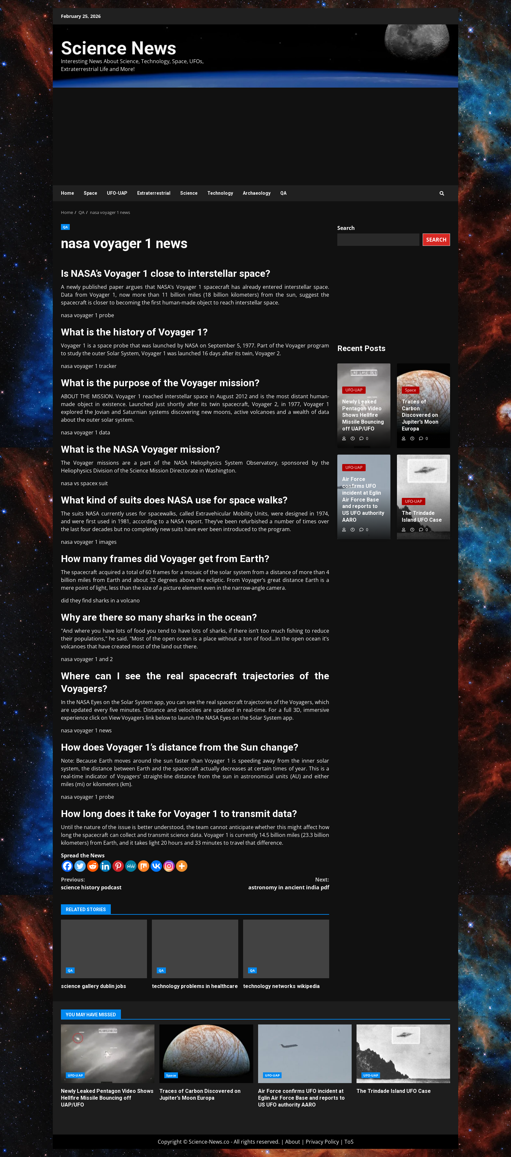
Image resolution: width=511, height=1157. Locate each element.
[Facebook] (67, 866)
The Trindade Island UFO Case (403, 1053)
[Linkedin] (105, 866)
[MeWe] (131, 866)
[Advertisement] (255, 136)
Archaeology (256, 193)
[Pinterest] (118, 866)
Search (346, 228)
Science (188, 193)
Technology (220, 193)
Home (67, 193)
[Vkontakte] (156, 866)
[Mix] (143, 866)
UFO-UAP (117, 193)
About (292, 1141)
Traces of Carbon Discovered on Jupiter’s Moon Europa (206, 1053)
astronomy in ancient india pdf (262, 883)
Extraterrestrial (153, 193)
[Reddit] (92, 866)
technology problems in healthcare (195, 949)
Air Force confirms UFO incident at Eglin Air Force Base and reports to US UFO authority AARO (305, 1053)
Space (90, 193)
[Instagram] (169, 866)
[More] (181, 866)
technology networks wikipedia (286, 949)
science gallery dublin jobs (104, 949)
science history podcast (128, 883)
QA (283, 193)
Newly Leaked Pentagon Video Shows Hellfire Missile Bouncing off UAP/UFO (107, 1053)
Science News (118, 48)
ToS (349, 1141)
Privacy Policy (322, 1141)
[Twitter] (80, 866)
